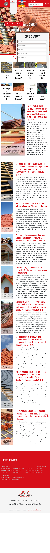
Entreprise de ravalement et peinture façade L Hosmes (7, 469)
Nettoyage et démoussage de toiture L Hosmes (31, 470)
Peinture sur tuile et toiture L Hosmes (19, 470)
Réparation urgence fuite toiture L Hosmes (7, 477)
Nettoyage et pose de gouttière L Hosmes (41, 469)
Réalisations (13, 24)
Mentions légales (34, 510)
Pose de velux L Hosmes (18, 478)
